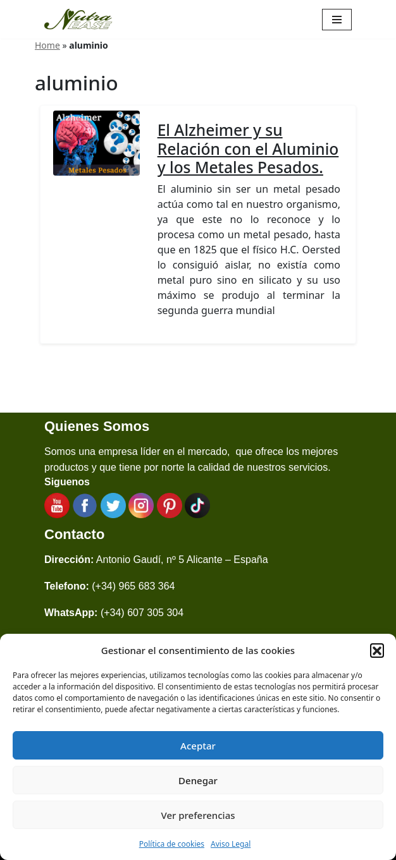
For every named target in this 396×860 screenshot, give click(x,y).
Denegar (198, 780)
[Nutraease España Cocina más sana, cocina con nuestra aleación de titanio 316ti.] (78, 19)
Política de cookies (171, 844)
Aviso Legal (231, 844)
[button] (377, 650)
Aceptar (198, 745)
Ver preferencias (198, 815)
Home (47, 45)
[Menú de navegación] (337, 19)
